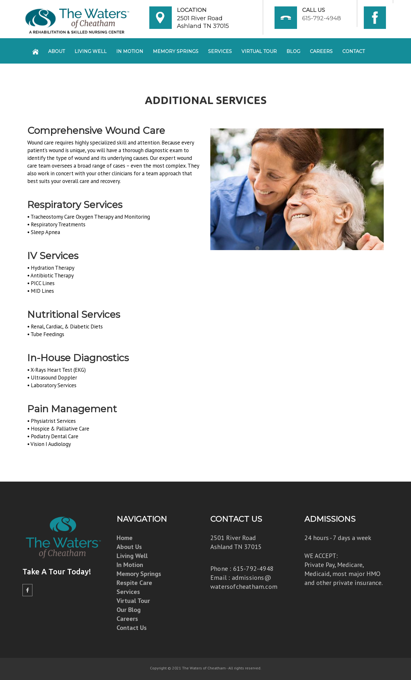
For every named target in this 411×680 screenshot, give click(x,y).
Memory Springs (175, 51)
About (56, 51)
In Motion (129, 51)
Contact (353, 51)
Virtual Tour (259, 51)
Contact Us (132, 627)
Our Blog (129, 610)
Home (125, 538)
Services (220, 51)
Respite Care (134, 583)
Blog (293, 51)
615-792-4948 (321, 18)
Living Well (90, 51)
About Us (129, 547)
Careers (321, 51)
